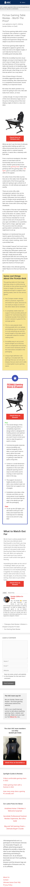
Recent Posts (11, 592)
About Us (6, 877)
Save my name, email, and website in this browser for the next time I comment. (15, 676)
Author (4, 592)
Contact (5, 880)
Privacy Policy (7, 885)
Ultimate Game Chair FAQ (11, 882)
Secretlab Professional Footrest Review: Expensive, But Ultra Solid (15, 818)
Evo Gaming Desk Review (12, 629)
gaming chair (15, 166)
